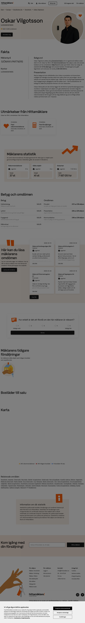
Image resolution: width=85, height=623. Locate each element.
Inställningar (62, 618)
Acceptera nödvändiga (63, 613)
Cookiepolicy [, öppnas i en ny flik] (17, 619)
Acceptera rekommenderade (62, 609)
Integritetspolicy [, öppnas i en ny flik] (25, 619)
